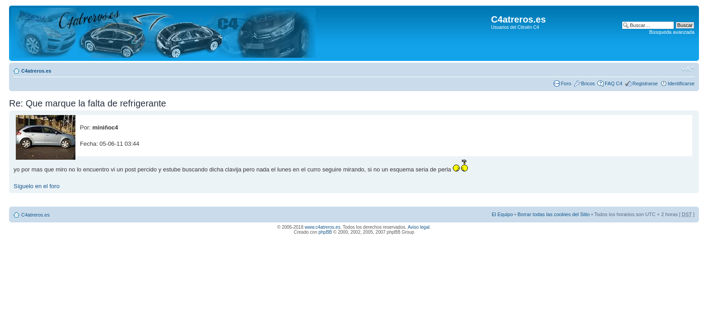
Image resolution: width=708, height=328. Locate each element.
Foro (566, 83)
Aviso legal (418, 227)
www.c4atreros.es (322, 227)
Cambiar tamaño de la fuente (687, 69)
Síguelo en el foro (37, 186)
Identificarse (681, 83)
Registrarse (644, 83)
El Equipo (502, 214)
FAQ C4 (613, 83)
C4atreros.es (36, 71)
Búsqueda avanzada (671, 32)
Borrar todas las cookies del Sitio (553, 214)
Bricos (588, 83)
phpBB (325, 232)
